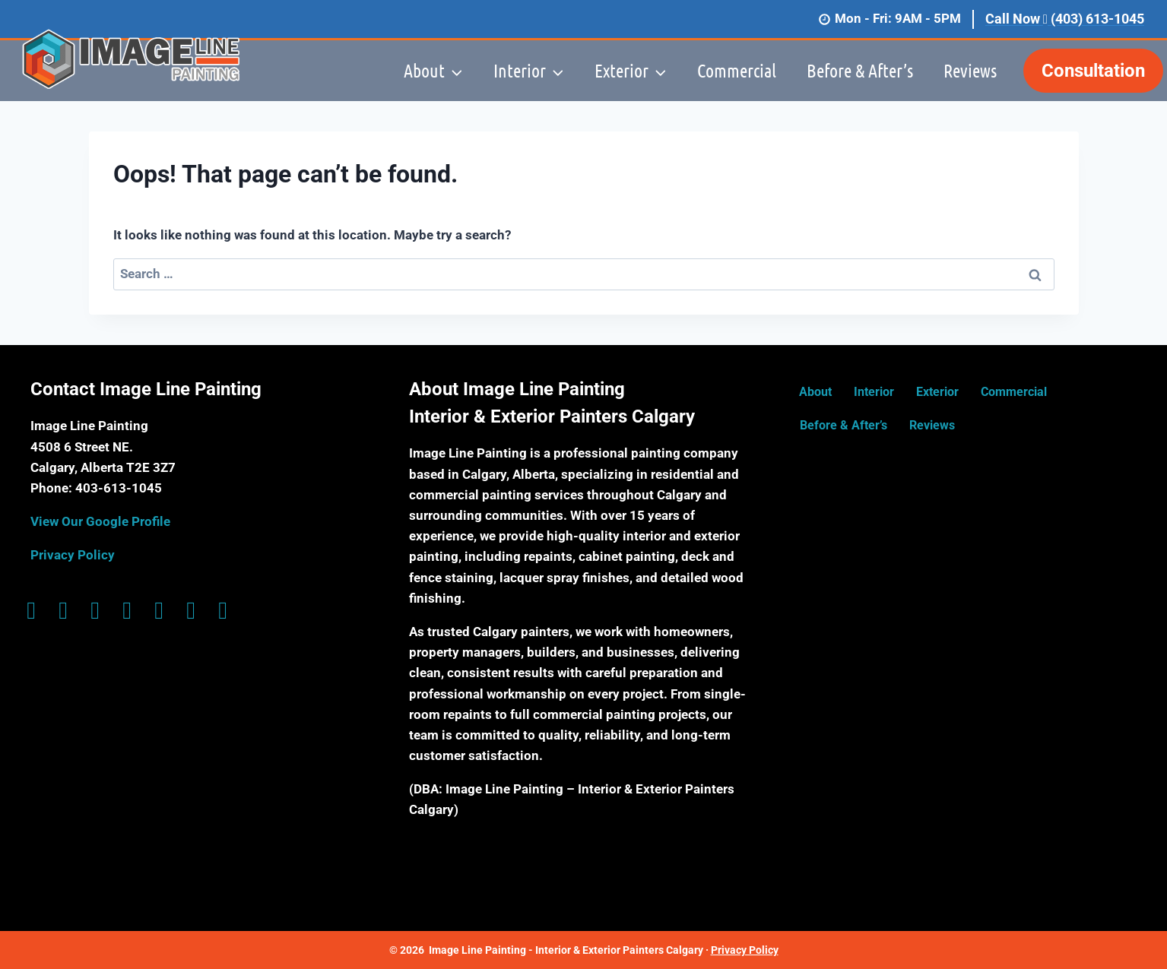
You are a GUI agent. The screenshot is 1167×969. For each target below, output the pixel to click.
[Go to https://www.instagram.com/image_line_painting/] (63, 611)
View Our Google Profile (100, 521)
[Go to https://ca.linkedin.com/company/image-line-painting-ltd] (159, 611)
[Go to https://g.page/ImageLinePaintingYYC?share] (95, 611)
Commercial (736, 70)
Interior (874, 392)
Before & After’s (860, 70)
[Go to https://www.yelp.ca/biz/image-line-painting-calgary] (223, 611)
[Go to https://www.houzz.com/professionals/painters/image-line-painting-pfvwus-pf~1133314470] (191, 611)
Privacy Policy (72, 554)
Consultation (1093, 70)
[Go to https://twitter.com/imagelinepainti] (127, 611)
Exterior (937, 392)
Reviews (970, 70)
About (815, 392)
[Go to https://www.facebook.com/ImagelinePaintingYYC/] (31, 611)
